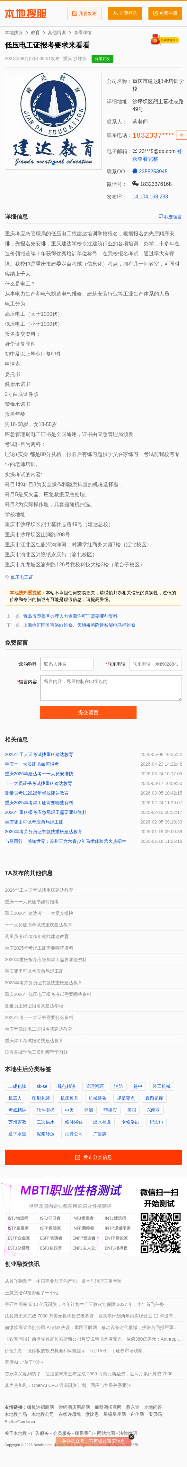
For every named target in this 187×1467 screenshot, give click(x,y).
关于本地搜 (15, 1433)
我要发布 (84, 13)
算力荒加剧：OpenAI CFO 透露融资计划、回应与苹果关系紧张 (68, 1385)
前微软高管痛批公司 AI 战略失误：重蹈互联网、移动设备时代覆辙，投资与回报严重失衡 (91, 1329)
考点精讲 (17, 1110)
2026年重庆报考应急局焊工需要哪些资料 (46, 812)
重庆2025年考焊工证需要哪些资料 (39, 802)
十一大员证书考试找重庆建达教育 (38, 783)
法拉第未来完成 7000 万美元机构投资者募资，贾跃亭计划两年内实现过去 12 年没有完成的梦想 (91, 1317)
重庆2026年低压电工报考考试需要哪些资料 (48, 994)
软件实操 (46, 1110)
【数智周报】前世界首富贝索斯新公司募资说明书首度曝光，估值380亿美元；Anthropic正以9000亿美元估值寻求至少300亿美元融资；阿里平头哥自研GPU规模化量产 (92, 1340)
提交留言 (88, 712)
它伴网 (137, 1414)
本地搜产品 (15, 1414)
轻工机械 (162, 1086)
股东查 (132, 1407)
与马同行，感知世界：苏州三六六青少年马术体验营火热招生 (65, 841)
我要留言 (170, 216)
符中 (137, 1086)
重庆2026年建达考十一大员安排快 (39, 773)
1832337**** (153, 135)
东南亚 (153, 1110)
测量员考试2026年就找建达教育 (37, 793)
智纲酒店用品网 (74, 1407)
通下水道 (17, 1133)
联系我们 (84, 1433)
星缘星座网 (114, 1414)
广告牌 (100, 1133)
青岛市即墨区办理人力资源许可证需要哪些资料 (70, 616)
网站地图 (106, 1433)
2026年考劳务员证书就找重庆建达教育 (43, 831)
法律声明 (128, 1433)
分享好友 (102, 59)
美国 (131, 1110)
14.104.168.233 (150, 196)
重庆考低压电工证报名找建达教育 (38, 1029)
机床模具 (69, 1098)
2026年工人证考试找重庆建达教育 (39, 754)
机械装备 (98, 1098)
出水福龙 (102, 1122)
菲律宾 (110, 1110)
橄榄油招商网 (40, 1407)
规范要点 (126, 1098)
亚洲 (88, 1110)
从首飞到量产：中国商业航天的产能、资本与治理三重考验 (63, 1281)
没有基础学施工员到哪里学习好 (36, 1052)
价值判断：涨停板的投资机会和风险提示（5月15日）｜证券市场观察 (74, 1350)
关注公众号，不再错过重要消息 (93, 1441)
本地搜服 (25, 13)
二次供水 (46, 1122)
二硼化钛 (17, 1086)
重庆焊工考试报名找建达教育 (34, 1040)
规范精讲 (67, 1086)
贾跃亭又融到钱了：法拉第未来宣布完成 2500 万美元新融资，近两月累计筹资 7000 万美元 (91, 1375)
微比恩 (92, 1414)
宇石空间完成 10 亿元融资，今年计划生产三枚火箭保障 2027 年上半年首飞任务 (84, 1304)
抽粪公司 (74, 1133)
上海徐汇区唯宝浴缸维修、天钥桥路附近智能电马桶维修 (79, 625)
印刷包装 (41, 1098)
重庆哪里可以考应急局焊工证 (34, 822)
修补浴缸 (74, 1122)
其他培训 (57, 32)
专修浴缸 (130, 1122)
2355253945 (149, 171)
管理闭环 (95, 1086)
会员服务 (62, 1433)
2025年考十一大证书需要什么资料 (39, 1017)
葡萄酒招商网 (107, 1407)
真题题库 (154, 1098)
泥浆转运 (46, 1133)
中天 (69, 1110)
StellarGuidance (20, 1421)
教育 (35, 32)
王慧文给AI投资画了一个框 (31, 1292)
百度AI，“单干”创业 (24, 1362)
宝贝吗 (155, 1414)
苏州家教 (17, 1122)
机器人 (15, 1098)
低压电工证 (22, 577)
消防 (118, 1086)
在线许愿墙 (69, 1414)
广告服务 (40, 1433)
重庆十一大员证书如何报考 (32, 764)
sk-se (42, 1086)
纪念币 (156, 1122)
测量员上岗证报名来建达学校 (34, 1005)
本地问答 (153, 1407)
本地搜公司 (42, 1414)
